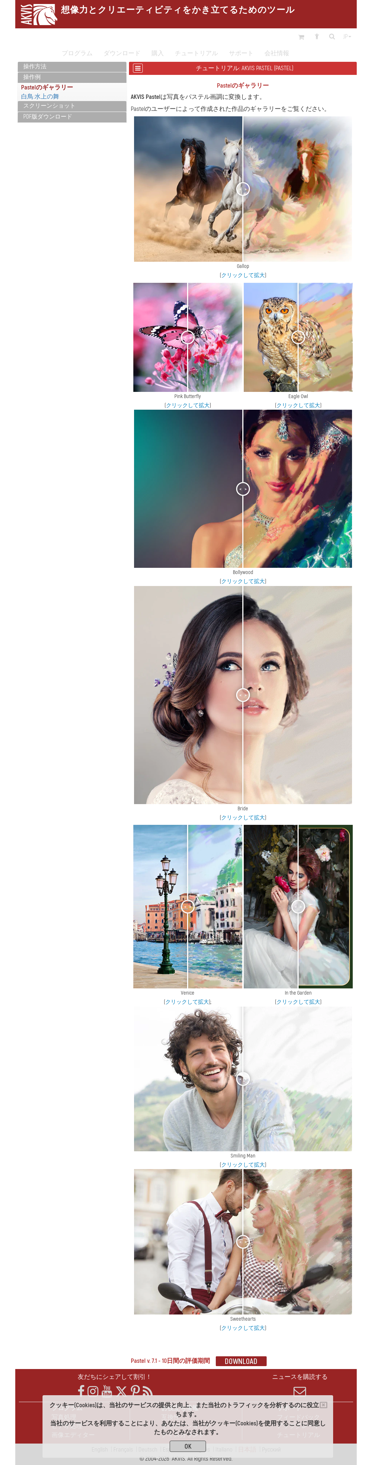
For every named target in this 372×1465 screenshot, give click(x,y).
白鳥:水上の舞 (40, 96)
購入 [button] (157, 53)
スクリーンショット (49, 105)
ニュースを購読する (300, 1385)
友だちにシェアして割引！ (115, 1377)
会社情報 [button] (276, 53)
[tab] (72, 67)
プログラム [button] (77, 53)
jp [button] (347, 36)
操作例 (32, 77)
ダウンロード (122, 53)
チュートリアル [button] (196, 53)
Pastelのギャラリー (47, 87)
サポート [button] (241, 53)
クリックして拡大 (243, 275)
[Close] (323, 1405)
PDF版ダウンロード (47, 116)
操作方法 (34, 66)
